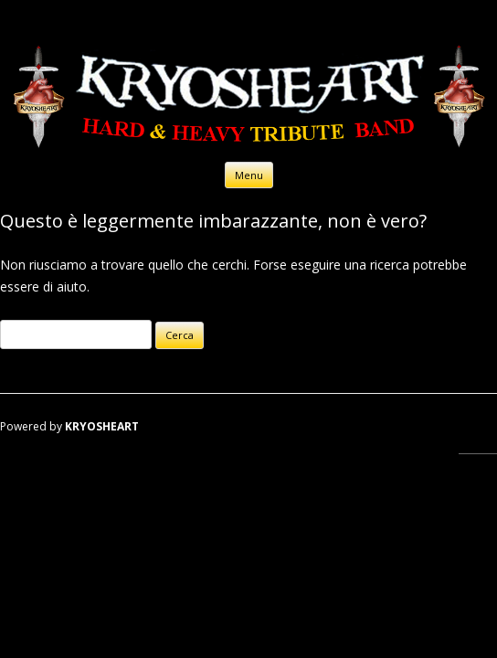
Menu (249, 175)
